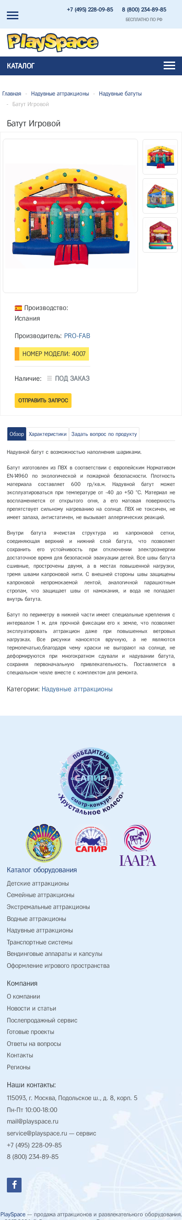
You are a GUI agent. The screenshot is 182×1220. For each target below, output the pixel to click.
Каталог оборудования (42, 870)
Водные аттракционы (36, 918)
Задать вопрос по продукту (104, 434)
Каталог (91, 66)
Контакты (20, 1055)
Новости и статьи (31, 1008)
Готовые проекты (30, 1031)
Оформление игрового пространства (58, 965)
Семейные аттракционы (40, 895)
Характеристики (47, 434)
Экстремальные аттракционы (48, 907)
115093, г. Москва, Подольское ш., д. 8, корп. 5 (72, 1098)
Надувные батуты (120, 93)
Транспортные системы (39, 942)
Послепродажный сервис (42, 1020)
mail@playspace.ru (32, 1121)
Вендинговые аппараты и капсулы (54, 953)
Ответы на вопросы (34, 1043)
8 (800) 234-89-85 (144, 9)
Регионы (18, 1067)
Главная (11, 93)
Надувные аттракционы (60, 93)
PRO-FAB (77, 335)
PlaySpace (12, 1214)
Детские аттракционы (38, 883)
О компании (23, 996)
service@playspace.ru (37, 1133)
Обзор (17, 434)
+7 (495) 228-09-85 (90, 9)
